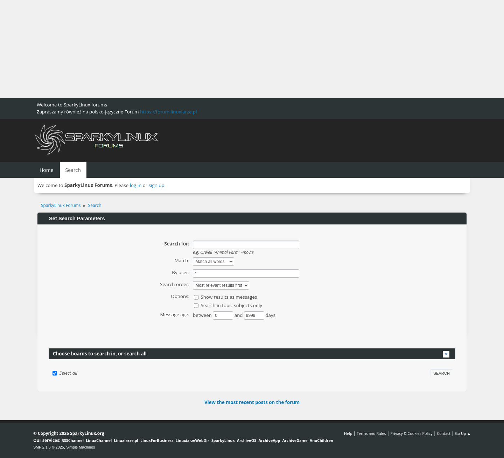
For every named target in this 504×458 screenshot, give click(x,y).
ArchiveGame (294, 440)
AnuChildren (321, 440)
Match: (182, 260)
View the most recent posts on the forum (252, 402)
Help (348, 433)
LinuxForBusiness (156, 440)
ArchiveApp (269, 440)
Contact (443, 433)
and (239, 315)
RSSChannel (73, 440)
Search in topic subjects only (231, 305)
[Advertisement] (210, 49)
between (203, 315)
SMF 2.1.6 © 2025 (48, 447)
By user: (180, 272)
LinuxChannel (99, 440)
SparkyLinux (223, 440)
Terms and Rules (371, 433)
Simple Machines (80, 447)
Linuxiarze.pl (126, 440)
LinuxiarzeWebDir (192, 440)
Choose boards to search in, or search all (100, 354)
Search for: (176, 244)
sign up (156, 185)
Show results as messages (229, 297)
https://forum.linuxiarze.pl (168, 112)
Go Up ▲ (463, 433)
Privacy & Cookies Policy (411, 433)
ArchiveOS (246, 440)
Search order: (174, 284)
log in (136, 185)
